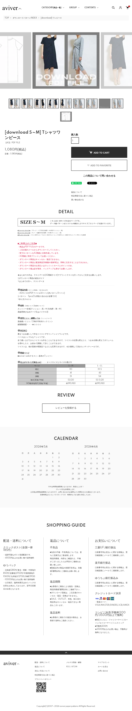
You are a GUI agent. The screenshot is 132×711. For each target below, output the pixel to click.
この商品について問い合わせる (99, 176)
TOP (7, 18)
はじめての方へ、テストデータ (31, 281)
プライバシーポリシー (43, 679)
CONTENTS (90, 8)
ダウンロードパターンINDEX (25, 18)
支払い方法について (42, 671)
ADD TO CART (99, 152)
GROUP (73, 8)
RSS (68, 667)
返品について (76, 192)
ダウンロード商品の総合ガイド (31, 278)
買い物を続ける (77, 200)
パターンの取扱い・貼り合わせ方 (37, 290)
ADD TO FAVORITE (99, 165)
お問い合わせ (103, 671)
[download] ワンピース (51, 18)
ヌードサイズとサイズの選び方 (59, 362)
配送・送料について (42, 662)
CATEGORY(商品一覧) (51, 8)
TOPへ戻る (66, 653)
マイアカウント (104, 662)
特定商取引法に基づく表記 (82, 196)
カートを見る (103, 667)
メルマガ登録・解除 (73, 662)
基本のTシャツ (45, 356)
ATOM (74, 667)
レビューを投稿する (66, 408)
